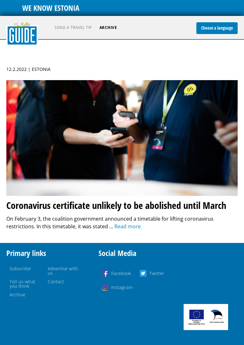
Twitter (156, 273)
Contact (56, 282)
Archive (108, 27)
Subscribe (20, 269)
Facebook (121, 273)
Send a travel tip (73, 27)
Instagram (122, 287)
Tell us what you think (22, 284)
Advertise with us (63, 271)
